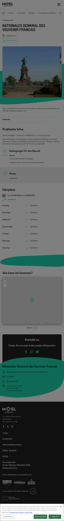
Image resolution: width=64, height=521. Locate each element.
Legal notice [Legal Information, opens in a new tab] (28, 514)
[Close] (61, 508)
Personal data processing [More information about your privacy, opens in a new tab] (17, 514)
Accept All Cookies (40, 518)
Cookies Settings (8, 518)
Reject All (55, 518)
